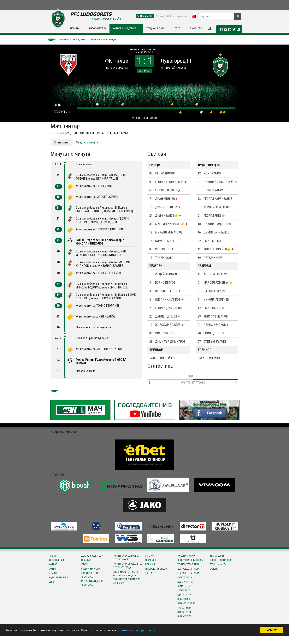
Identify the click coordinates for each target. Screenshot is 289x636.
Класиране (86, 560)
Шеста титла (184, 594)
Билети (214, 568)
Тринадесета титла (188, 564)
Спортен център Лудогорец (89, 575)
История (149, 555)
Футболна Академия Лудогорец (92, 583)
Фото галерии (56, 560)
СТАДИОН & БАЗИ (155, 28)
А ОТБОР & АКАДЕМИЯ (124, 28)
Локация (150, 564)
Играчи (84, 564)
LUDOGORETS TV (97, 28)
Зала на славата (186, 555)
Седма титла (184, 590)
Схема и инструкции (221, 560)
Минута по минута (87, 142)
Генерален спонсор (156, 568)
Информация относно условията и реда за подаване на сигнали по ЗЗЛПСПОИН (126, 578)
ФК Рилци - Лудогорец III (103, 40)
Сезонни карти (218, 564)
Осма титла (183, 586)
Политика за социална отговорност (126, 557)
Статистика (61, 142)
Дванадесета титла (188, 568)
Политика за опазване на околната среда (127, 565)
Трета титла (184, 607)
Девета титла (184, 581)
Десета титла (184, 577)
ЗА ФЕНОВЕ (196, 28)
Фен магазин (217, 555)
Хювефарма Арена (90, 568)
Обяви (52, 581)
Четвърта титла (186, 603)
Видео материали (58, 577)
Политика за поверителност (136, 630)
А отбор (53, 564)
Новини (53, 555)
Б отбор (53, 568)
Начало (64, 40)
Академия (150, 560)
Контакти (182, 16)
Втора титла (184, 612)
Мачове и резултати (92, 555)
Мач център (79, 40)
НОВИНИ (74, 28)
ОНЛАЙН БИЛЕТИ (165, 16)
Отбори (53, 573)
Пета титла (183, 599)
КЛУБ (177, 28)
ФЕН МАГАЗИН (145, 16)
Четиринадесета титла (190, 560)
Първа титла (184, 616)
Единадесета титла (188, 573)
